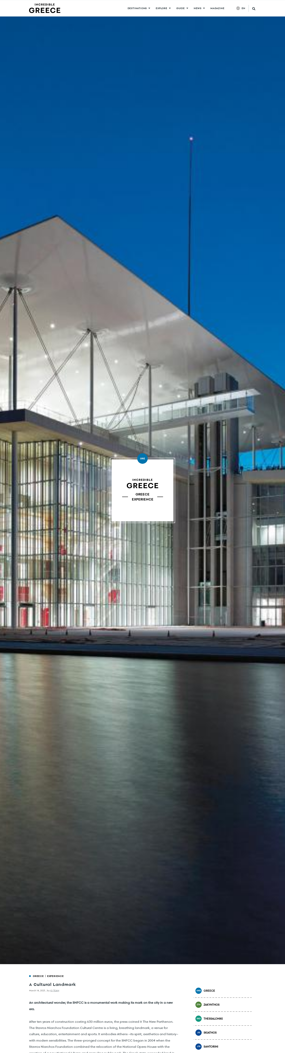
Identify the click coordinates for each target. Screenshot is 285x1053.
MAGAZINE (217, 8)
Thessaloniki (209, 1019)
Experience (55, 976)
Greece (38, 976)
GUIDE (180, 8)
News (197, 8)
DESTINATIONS (137, 8)
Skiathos (206, 1033)
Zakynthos (207, 1005)
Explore (161, 8)
